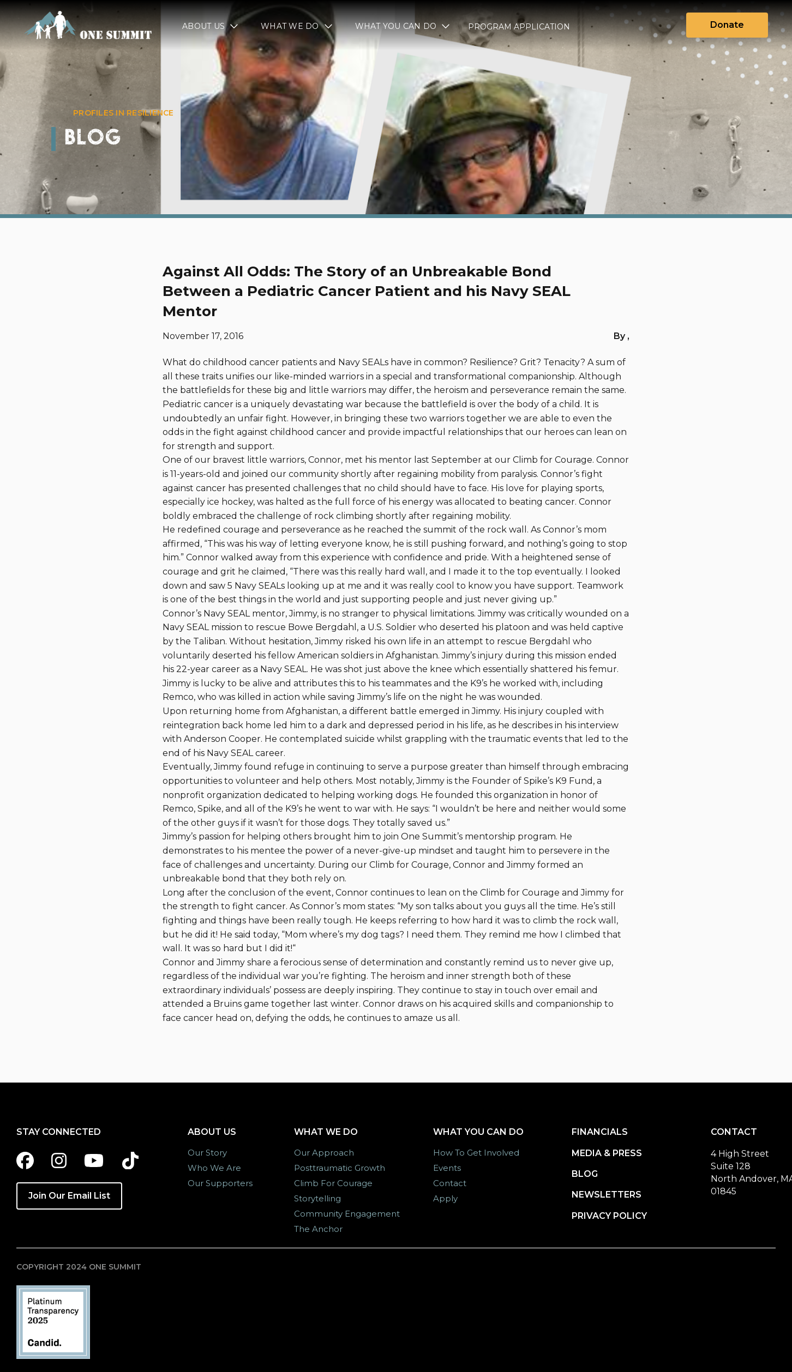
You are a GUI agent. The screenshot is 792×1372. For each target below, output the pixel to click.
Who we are (214, 1168)
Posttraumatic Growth (339, 1168)
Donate (727, 25)
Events (447, 1168)
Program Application (519, 27)
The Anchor (318, 1229)
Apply (445, 1198)
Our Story (207, 1152)
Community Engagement (347, 1213)
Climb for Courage (333, 1183)
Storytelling (317, 1198)
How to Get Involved (476, 1152)
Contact (449, 1183)
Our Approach (324, 1152)
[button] (210, 27)
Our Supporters (220, 1183)
